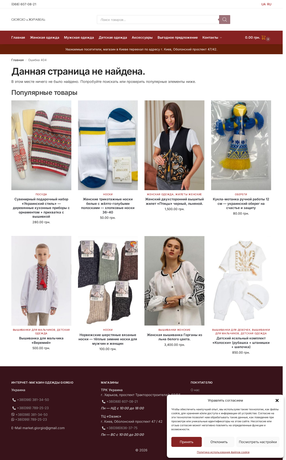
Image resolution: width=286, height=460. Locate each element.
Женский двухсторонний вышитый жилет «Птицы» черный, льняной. (174, 201)
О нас (195, 390)
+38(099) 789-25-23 (33, 408)
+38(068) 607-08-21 (122, 401)
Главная (17, 60)
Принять (186, 442)
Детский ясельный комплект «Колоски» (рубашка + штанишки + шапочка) (241, 342)
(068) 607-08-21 (23, 4)
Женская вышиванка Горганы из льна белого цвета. (174, 337)
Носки (108, 194)
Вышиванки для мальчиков (34, 329)
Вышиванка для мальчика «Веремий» (41, 340)
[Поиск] (224, 19)
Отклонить (219, 442)
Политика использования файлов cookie (223, 452)
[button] (277, 400)
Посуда (41, 194)
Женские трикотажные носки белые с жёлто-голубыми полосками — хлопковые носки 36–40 (107, 205)
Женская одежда (160, 194)
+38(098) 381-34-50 (33, 400)
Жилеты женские (188, 194)
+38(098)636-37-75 (122, 428)
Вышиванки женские (174, 329)
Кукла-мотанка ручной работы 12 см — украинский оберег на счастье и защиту (241, 203)
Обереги (241, 194)
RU (269, 4)
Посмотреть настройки (258, 442)
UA (263, 4)
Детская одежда (254, 333)
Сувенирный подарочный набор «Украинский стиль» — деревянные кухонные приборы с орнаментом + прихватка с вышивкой (41, 208)
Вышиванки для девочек (231, 329)
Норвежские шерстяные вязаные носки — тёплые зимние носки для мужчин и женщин (107, 339)
